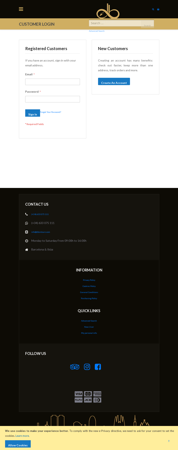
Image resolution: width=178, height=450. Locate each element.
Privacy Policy (89, 281)
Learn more (23, 435)
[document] (89, 438)
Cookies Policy (89, 287)
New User (89, 327)
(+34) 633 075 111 (43, 216)
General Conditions (89, 293)
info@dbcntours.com (44, 233)
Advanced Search (89, 321)
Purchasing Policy (89, 299)
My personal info (89, 333)
